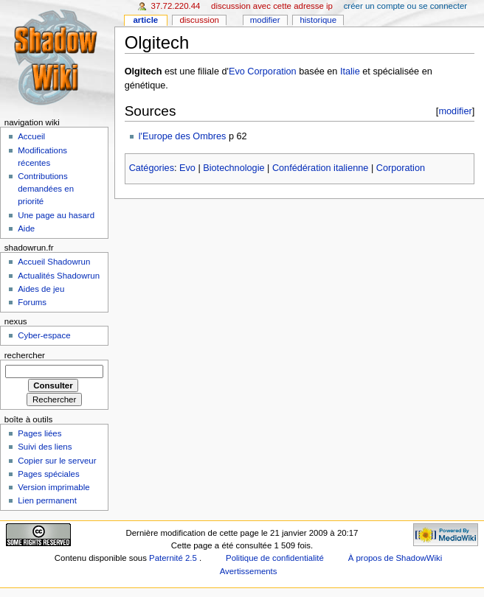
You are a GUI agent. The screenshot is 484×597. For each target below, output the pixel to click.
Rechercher (24, 355)
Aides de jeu (41, 288)
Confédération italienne (320, 168)
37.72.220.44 (176, 5)
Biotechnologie (233, 168)
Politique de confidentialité (275, 558)
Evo (187, 168)
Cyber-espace (44, 335)
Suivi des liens (45, 446)
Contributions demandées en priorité (46, 189)
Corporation (400, 168)
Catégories (151, 168)
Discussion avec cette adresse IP (272, 5)
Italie (350, 71)
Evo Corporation (263, 71)
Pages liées (39, 433)
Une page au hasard (56, 215)
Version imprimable (53, 487)
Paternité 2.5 (174, 558)
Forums (32, 302)
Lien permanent (47, 500)
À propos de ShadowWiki (395, 558)
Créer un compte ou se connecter (405, 5)
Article (145, 19)
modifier (454, 110)
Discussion (198, 19)
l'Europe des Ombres (183, 136)
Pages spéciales (48, 473)
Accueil (31, 136)
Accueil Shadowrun (54, 261)
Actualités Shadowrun (59, 275)
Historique (318, 19)
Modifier (265, 19)
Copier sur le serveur (57, 460)
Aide (26, 228)
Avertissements (248, 571)
